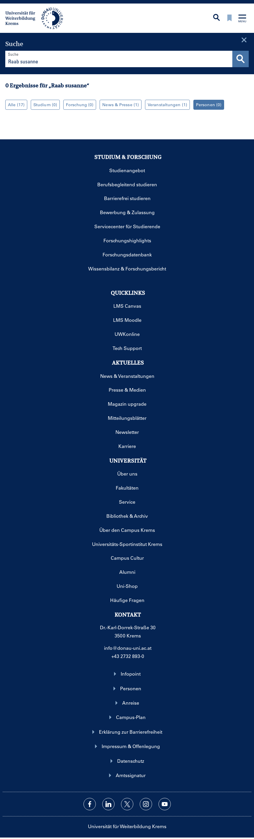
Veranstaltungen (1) (166, 104)
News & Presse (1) (119, 104)
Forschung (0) (78, 104)
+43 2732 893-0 (127, 656)
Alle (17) (15, 104)
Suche (13, 54)
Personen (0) (207, 104)
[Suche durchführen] (240, 59)
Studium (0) (44, 104)
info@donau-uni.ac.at (127, 648)
